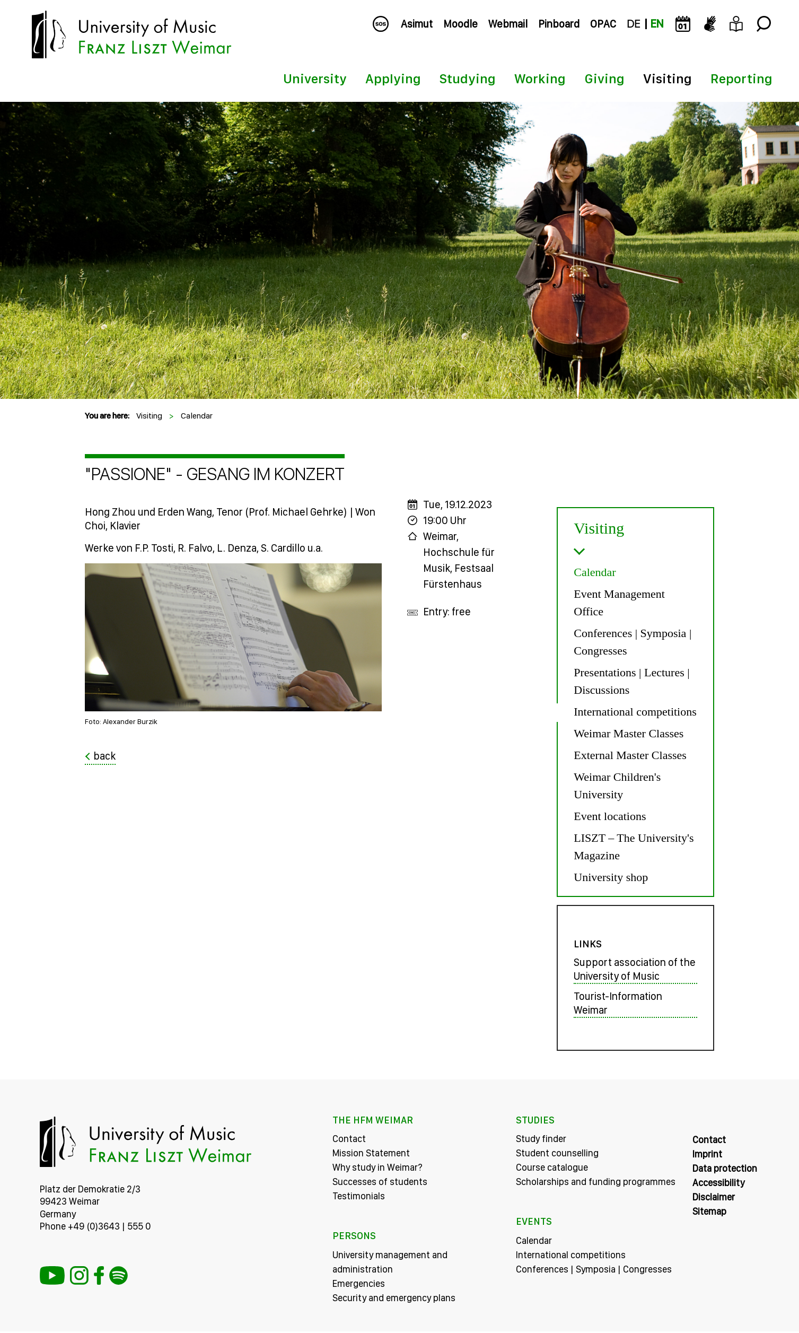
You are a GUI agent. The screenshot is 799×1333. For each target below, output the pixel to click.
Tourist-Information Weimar (618, 1005)
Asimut (417, 24)
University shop (611, 877)
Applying (393, 78)
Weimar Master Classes (628, 733)
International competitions (635, 711)
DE (633, 24)
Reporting (741, 78)
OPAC (603, 24)
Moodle (460, 24)
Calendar (197, 416)
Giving (604, 78)
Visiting (667, 78)
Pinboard (559, 24)
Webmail (508, 24)
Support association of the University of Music (635, 971)
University (315, 78)
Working (540, 78)
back (104, 756)
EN (657, 24)
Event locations (610, 816)
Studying (468, 78)
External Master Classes (630, 755)
